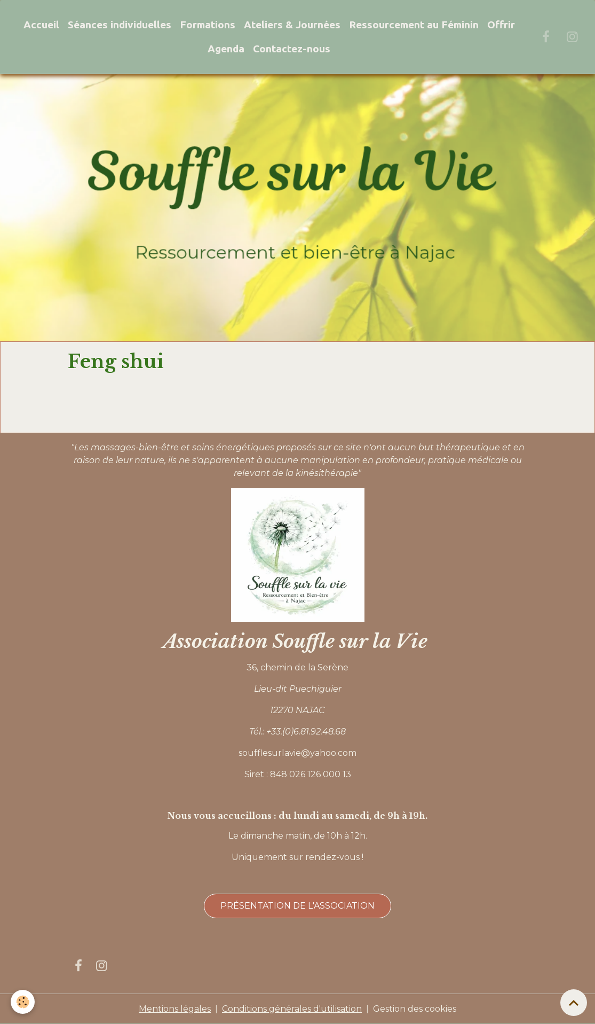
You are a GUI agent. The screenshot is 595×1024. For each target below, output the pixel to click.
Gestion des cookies (414, 1009)
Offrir (501, 24)
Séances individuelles (119, 24)
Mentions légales (175, 1009)
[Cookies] (23, 1002)
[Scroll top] (573, 1002)
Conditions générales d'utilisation (292, 1009)
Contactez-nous (291, 48)
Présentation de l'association (297, 906)
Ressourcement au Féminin (414, 24)
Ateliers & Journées (292, 24)
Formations (207, 24)
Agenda (226, 48)
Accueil (41, 24)
